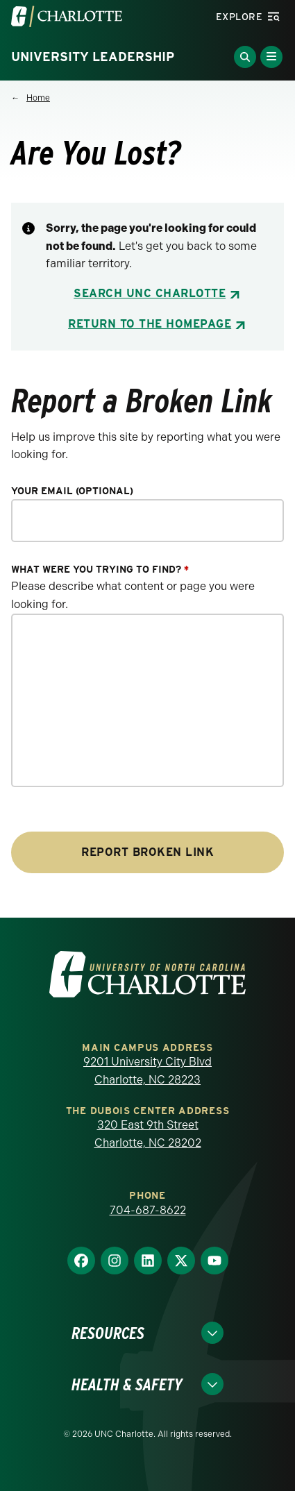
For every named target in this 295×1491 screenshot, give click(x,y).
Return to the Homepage (149, 323)
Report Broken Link (147, 852)
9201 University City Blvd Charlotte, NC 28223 (147, 1070)
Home (38, 98)
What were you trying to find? (100, 569)
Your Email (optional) (72, 491)
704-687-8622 (148, 1210)
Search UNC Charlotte (150, 293)
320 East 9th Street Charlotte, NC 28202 (147, 1133)
